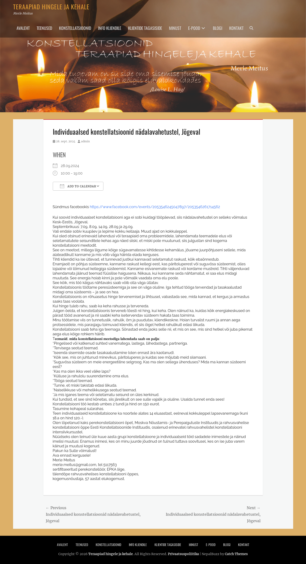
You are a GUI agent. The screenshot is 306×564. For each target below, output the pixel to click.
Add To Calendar (78, 186)
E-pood (194, 28)
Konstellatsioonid (75, 28)
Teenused (44, 28)
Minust (175, 28)
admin (85, 141)
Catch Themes (236, 554)
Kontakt (236, 28)
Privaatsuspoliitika (183, 554)
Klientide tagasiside (145, 28)
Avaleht (23, 28)
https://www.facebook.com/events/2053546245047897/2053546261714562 (155, 207)
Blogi (217, 28)
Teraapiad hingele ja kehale (51, 6)
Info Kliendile (109, 28)
